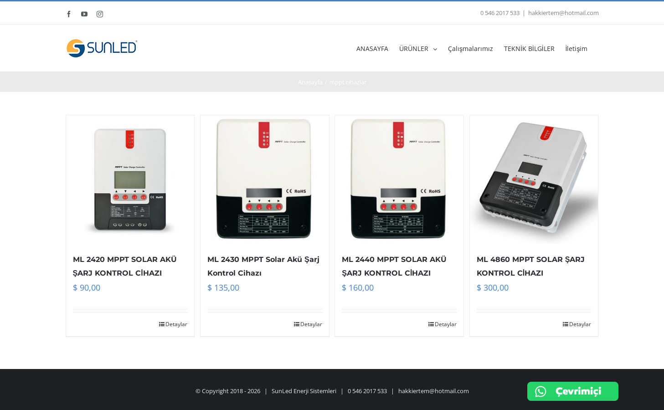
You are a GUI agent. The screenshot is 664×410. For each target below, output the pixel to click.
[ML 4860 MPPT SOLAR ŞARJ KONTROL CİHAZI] (534, 179)
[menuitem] (377, 48)
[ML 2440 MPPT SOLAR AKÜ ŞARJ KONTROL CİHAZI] (399, 179)
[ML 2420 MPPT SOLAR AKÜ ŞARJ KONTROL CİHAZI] (130, 179)
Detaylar (176, 324)
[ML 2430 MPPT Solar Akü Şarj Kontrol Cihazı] (265, 179)
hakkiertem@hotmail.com (563, 13)
